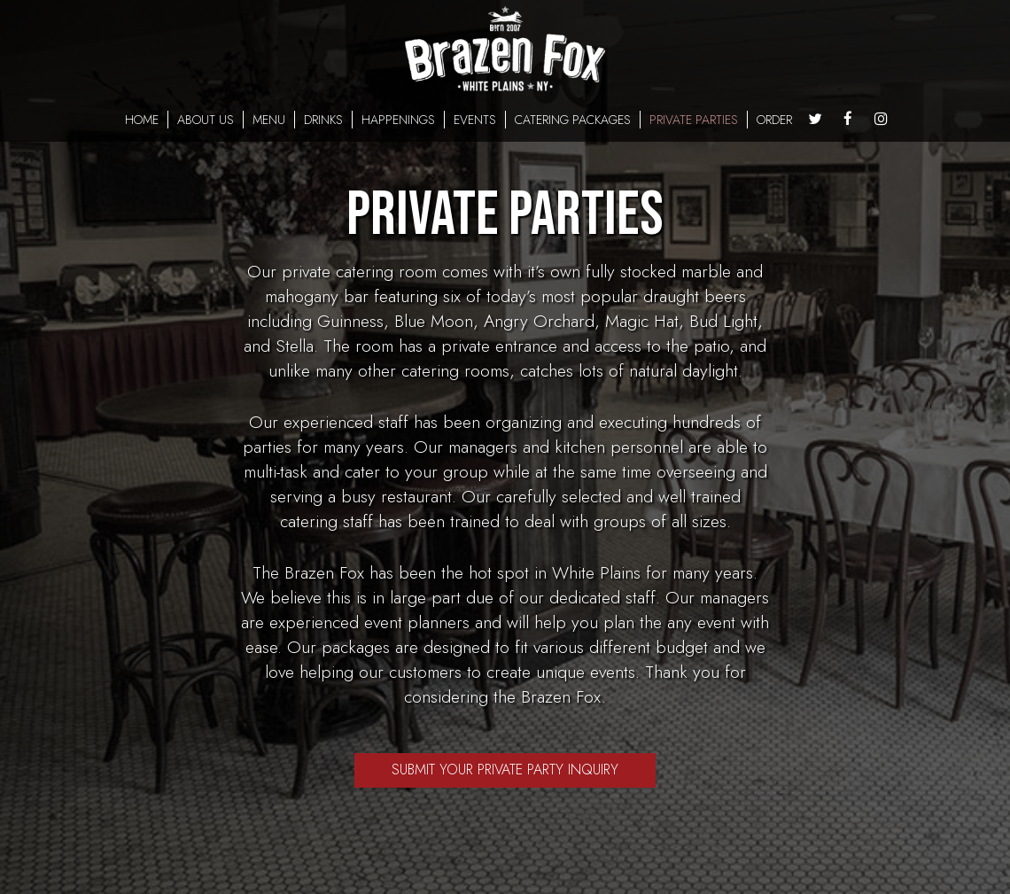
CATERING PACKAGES (573, 119)
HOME (142, 119)
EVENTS (475, 119)
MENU (268, 119)
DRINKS (323, 119)
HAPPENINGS (398, 119)
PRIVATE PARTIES (693, 119)
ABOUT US (205, 119)
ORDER (774, 119)
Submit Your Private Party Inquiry (505, 769)
